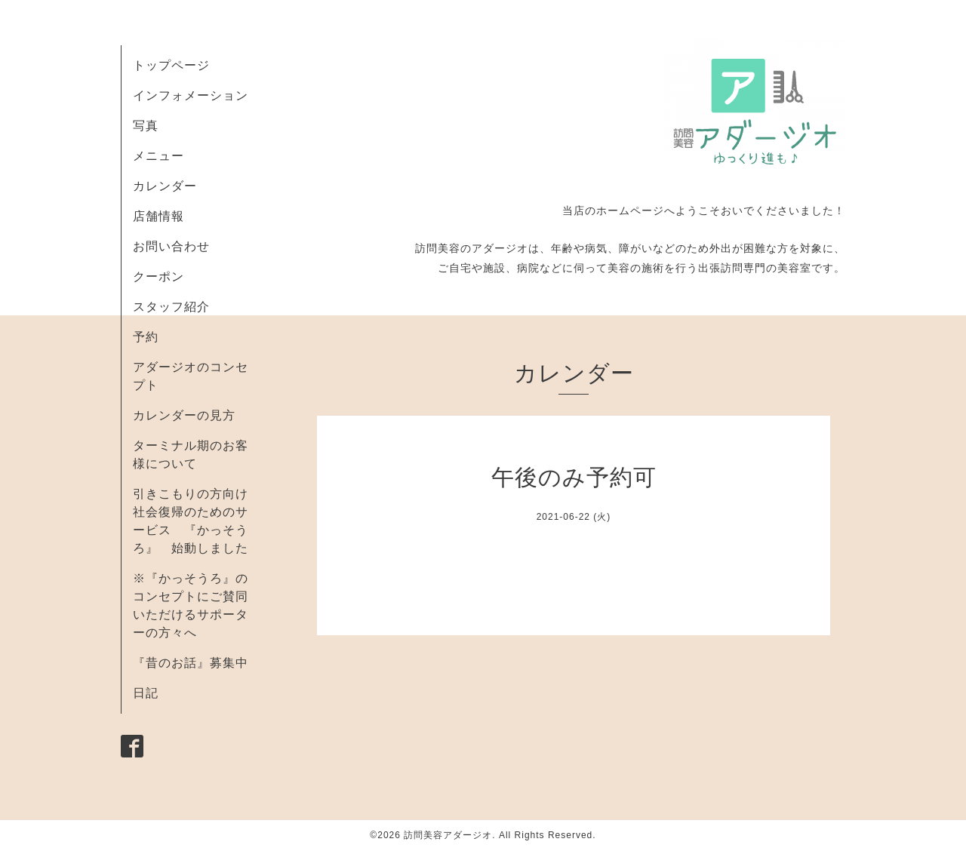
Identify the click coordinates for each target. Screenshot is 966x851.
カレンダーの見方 (184, 415)
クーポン (158, 276)
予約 (145, 336)
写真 (145, 125)
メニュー (158, 155)
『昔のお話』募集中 (190, 662)
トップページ (171, 65)
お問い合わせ (171, 246)
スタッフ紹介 (171, 306)
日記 (145, 693)
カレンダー (165, 186)
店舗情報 (158, 216)
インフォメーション (190, 95)
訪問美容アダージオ (448, 835)
